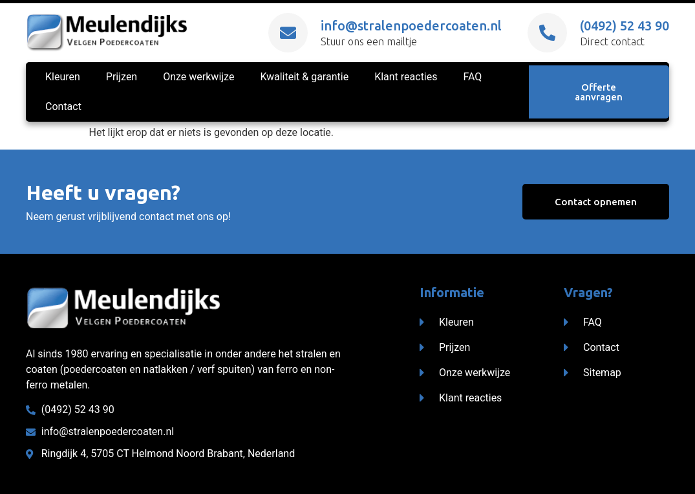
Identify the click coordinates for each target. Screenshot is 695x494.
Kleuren (62, 77)
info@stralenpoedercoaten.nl (411, 25)
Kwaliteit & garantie (304, 77)
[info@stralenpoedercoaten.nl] (288, 32)
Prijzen (121, 77)
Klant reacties (405, 77)
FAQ (473, 77)
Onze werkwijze (198, 77)
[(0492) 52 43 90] (547, 32)
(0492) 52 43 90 (624, 25)
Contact (63, 106)
